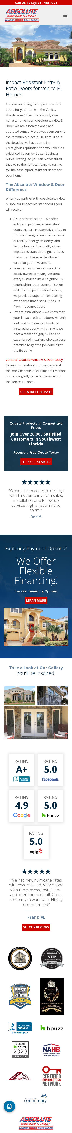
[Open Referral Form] (9, 1106)
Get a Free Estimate (36, 392)
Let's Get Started (36, 462)
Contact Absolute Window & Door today (34, 360)
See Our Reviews (36, 927)
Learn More (36, 601)
